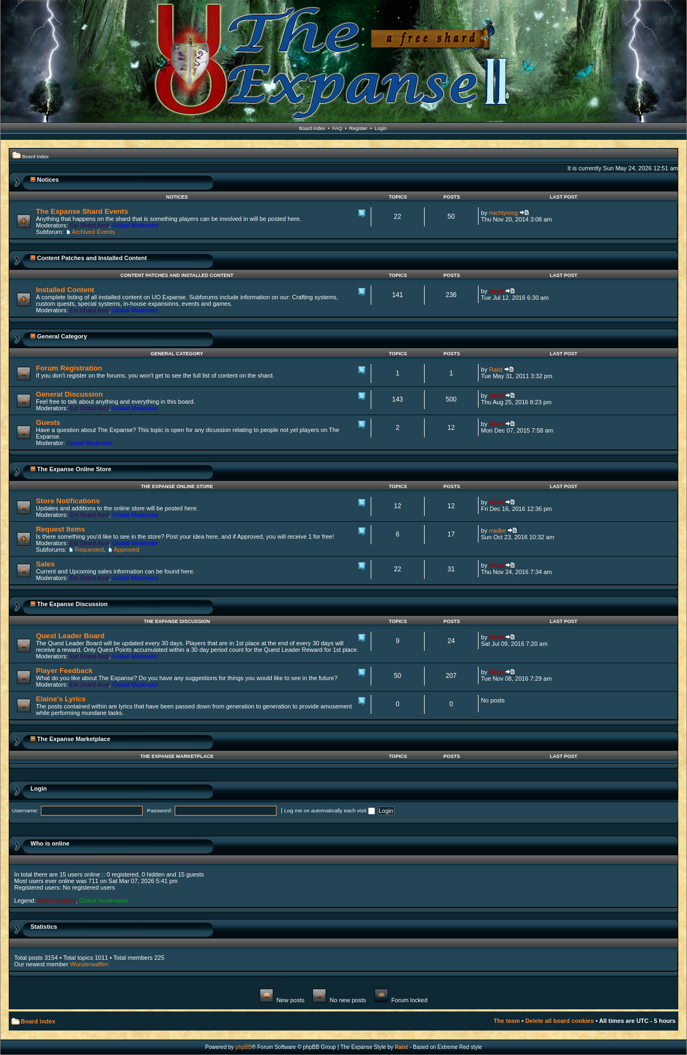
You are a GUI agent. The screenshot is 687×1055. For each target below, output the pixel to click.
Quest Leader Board (70, 636)
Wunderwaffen (89, 964)
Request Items (60, 529)
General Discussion (69, 394)
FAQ (337, 128)
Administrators (57, 900)
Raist (496, 291)
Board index (312, 128)
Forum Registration (69, 368)
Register (358, 128)
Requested (89, 549)
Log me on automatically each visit (329, 810)
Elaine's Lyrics (60, 699)
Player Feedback (64, 671)
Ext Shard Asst (89, 225)
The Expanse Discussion (72, 604)
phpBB (243, 1047)
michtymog (503, 212)
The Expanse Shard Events (82, 211)
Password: (159, 810)
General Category (62, 336)
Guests (48, 422)
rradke (497, 530)
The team (507, 1020)
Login (381, 128)
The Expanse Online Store (74, 469)
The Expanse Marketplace (74, 739)
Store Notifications (68, 501)
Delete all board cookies (559, 1020)
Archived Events (93, 232)
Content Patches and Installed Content (92, 258)
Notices (48, 179)
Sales (45, 564)
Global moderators (103, 900)
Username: (25, 810)
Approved (126, 549)
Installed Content (65, 290)
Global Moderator (135, 225)
